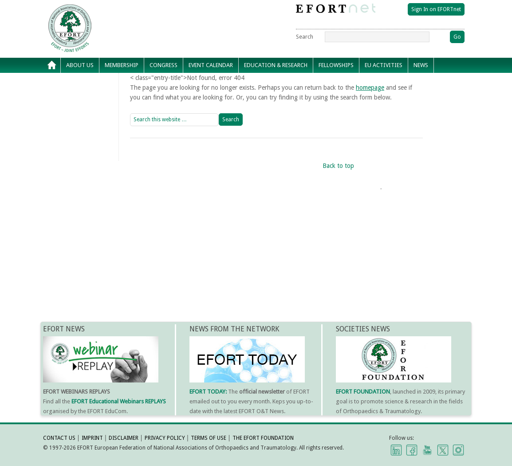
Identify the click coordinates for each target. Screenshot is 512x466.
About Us (80, 65)
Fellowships (336, 65)
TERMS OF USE (208, 438)
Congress (163, 65)
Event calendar (211, 65)
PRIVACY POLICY (165, 438)
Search (304, 36)
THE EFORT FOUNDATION (263, 438)
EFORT (120, 10)
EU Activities (383, 65)
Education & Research (275, 65)
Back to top (338, 165)
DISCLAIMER (123, 438)
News (421, 65)
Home (52, 65)
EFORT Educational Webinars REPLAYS (118, 401)
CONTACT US (59, 438)
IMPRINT (92, 438)
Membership (121, 65)
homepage (370, 87)
